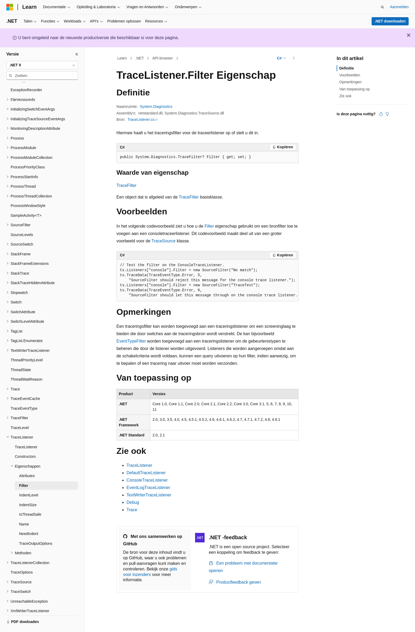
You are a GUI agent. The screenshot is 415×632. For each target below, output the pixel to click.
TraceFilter (126, 185)
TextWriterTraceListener (149, 495)
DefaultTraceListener (146, 472)
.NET (140, 58)
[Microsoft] (9, 7)
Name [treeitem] (24, 510)
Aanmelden (399, 7)
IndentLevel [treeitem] (28, 480)
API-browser (162, 58)
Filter (209, 226)
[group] (207, 280)
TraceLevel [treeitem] (20, 413)
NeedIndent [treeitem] (28, 519)
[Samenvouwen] (76, 54)
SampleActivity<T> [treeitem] (26, 201)
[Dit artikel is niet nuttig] (387, 114)
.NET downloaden (390, 21)
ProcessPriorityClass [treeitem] (28, 152)
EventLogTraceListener (148, 487)
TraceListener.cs (140, 119)
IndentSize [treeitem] (28, 490)
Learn (122, 58)
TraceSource (163, 241)
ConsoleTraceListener (147, 480)
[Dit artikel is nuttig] (381, 114)
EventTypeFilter (131, 341)
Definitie (346, 68)
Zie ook (345, 96)
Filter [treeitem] (23, 471)
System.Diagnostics (156, 106)
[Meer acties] (294, 58)
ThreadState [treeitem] (21, 355)
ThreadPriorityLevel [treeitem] (27, 345)
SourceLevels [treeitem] (22, 220)
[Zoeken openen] (382, 7)
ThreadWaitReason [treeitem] (26, 365)
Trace (132, 510)
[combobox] (42, 65)
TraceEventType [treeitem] (24, 394)
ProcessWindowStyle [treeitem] (28, 191)
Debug (133, 502)
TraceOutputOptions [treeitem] (35, 529)
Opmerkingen (350, 82)
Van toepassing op (354, 89)
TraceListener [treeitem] (26, 432)
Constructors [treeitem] (25, 442)
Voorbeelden (349, 75)
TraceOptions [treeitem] (22, 558)
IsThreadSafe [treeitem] (30, 500)
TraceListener (139, 465)
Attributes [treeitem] (27, 461)
